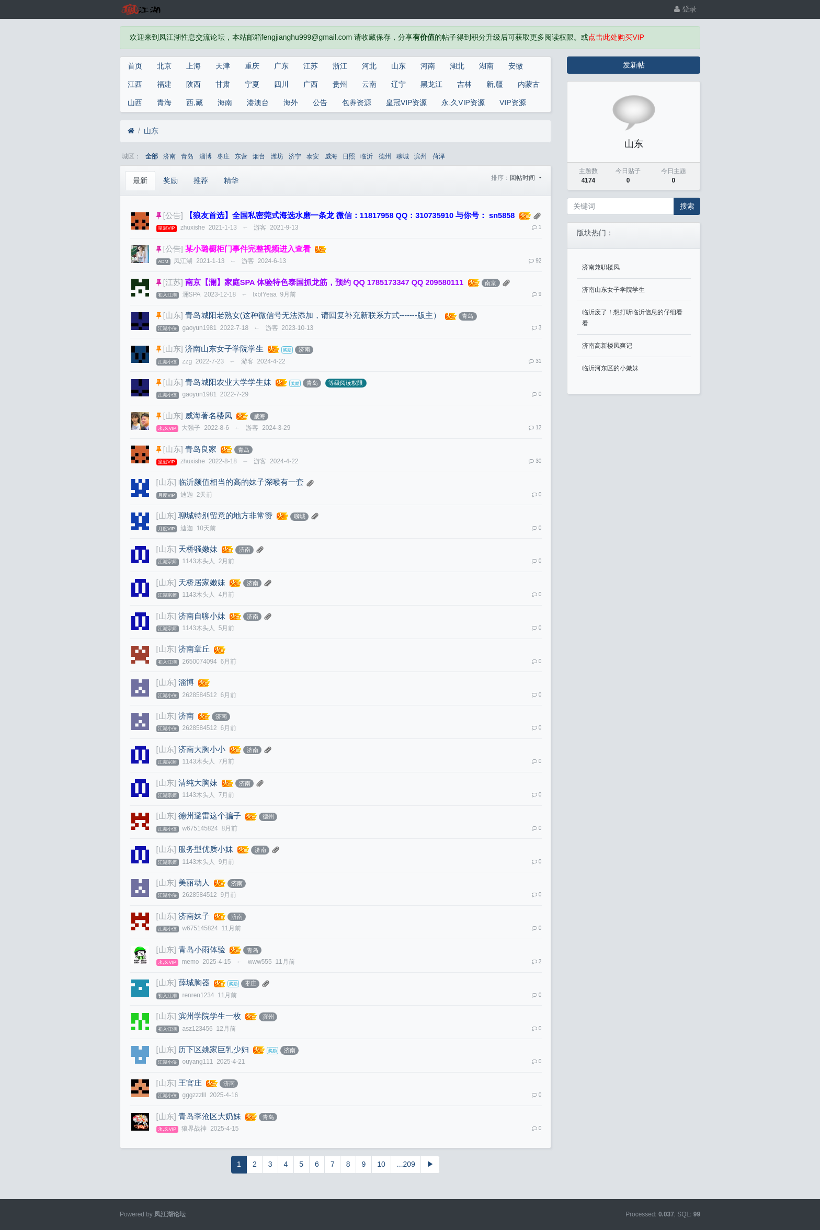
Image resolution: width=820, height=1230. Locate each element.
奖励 (170, 180)
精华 (231, 180)
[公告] (173, 215)
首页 (135, 66)
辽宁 (398, 84)
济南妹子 (194, 916)
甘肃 (222, 84)
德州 (385, 156)
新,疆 (494, 84)
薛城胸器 (194, 982)
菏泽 (438, 156)
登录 (685, 9)
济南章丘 (194, 649)
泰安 (312, 156)
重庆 (252, 66)
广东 (281, 66)
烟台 (259, 156)
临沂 (366, 156)
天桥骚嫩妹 (198, 549)
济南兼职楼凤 (601, 267)
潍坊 (277, 156)
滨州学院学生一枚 (209, 1016)
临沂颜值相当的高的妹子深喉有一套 (241, 482)
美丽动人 (194, 883)
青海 (164, 102)
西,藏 (194, 102)
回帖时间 (523, 177)
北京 (164, 66)
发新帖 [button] (634, 65)
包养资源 (356, 102)
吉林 (464, 84)
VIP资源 (512, 102)
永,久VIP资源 (462, 102)
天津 (222, 66)
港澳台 (258, 102)
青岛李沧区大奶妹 (209, 1116)
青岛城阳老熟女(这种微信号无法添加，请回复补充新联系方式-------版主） (313, 315)
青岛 (187, 156)
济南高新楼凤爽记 (607, 345)
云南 (369, 84)
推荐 (200, 180)
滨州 (420, 156)
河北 (369, 66)
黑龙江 (431, 84)
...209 (406, 1164)
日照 (349, 156)
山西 (135, 102)
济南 (169, 156)
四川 (281, 84)
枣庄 (223, 156)
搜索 (687, 206)
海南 (225, 102)
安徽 (515, 66)
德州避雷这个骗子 (209, 816)
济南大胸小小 (201, 749)
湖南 (486, 66)
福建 (164, 84)
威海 (331, 156)
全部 (151, 156)
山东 (398, 66)
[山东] (173, 315)
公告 (320, 102)
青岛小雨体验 (201, 950)
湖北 (457, 66)
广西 (310, 84)
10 (381, 1164)
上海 (193, 66)
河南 (427, 66)
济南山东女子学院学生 (224, 349)
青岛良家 (201, 449)
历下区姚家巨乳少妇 (213, 1049)
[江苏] (173, 282)
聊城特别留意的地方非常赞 (225, 515)
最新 (140, 180)
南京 (490, 283)
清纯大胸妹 (198, 783)
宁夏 (252, 84)
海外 (290, 102)
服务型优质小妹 (205, 849)
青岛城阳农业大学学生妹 (228, 382)
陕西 (193, 84)
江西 (135, 84)
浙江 (340, 66)
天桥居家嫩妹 (201, 582)
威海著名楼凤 (208, 416)
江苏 (310, 66)
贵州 (340, 84)
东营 (241, 156)
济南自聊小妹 (201, 616)
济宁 (295, 156)
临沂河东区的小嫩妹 (610, 368)
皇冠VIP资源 (406, 102)
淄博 (205, 156)
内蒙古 (529, 84)
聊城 (402, 156)
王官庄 (190, 1083)
